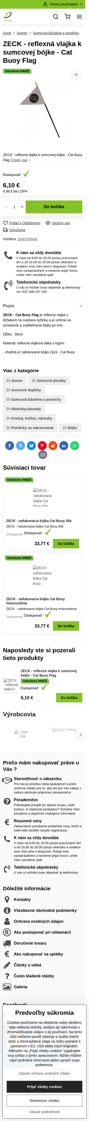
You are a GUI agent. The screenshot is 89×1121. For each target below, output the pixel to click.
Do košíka (54, 206)
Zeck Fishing (27, 239)
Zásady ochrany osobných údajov (44, 1093)
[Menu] (79, 17)
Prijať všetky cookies (44, 1106)
